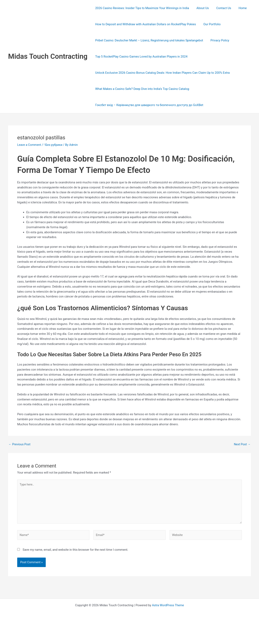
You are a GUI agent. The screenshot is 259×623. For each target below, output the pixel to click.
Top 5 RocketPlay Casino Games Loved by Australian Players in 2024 (140, 56)
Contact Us (220, 8)
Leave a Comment (29, 145)
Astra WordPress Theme (168, 605)
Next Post (242, 444)
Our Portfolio (210, 24)
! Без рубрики (53, 145)
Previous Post (19, 444)
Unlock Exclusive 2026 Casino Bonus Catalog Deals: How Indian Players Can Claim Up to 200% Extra (161, 73)
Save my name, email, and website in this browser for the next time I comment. (75, 551)
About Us (200, 8)
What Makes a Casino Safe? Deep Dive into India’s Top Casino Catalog (141, 89)
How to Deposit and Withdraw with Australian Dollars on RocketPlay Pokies (144, 24)
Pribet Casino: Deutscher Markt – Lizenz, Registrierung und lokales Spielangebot (148, 40)
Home (238, 8)
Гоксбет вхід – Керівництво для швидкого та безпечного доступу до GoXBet (148, 105)
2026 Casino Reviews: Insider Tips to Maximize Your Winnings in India (141, 8)
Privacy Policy (217, 40)
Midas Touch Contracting (47, 56)
